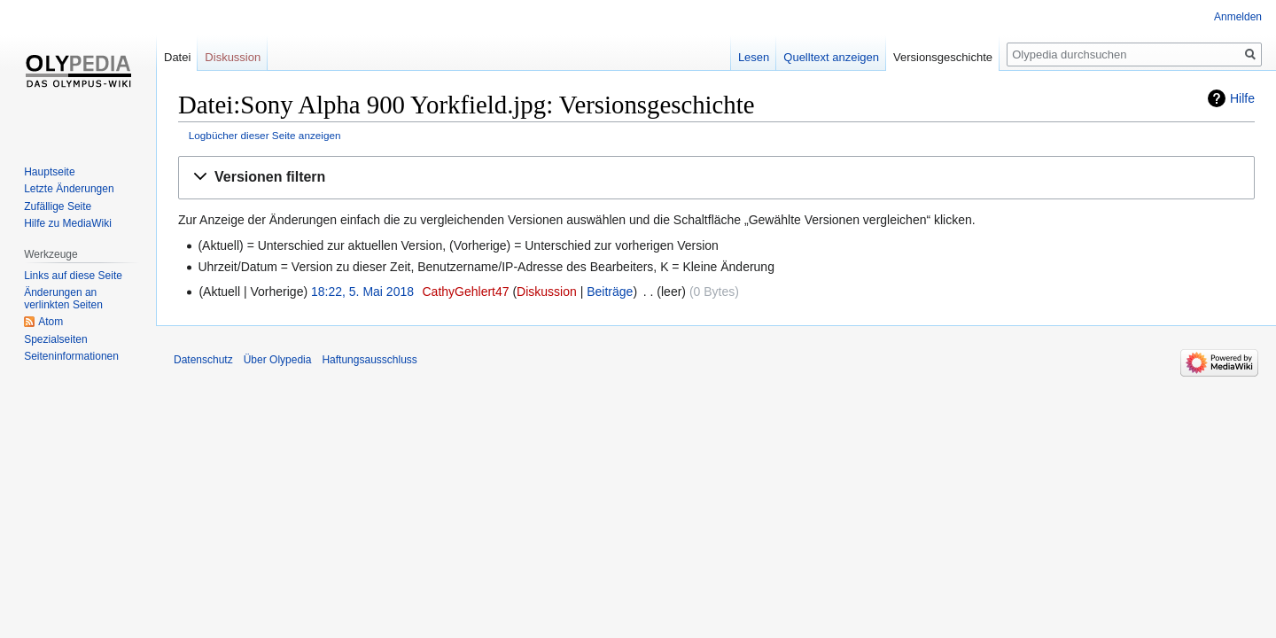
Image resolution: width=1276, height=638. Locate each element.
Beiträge (610, 291)
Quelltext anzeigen (831, 57)
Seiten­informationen (71, 356)
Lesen (753, 57)
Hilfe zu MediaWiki (68, 223)
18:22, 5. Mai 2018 (362, 291)
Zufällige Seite (57, 206)
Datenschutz (203, 360)
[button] (716, 177)
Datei (177, 57)
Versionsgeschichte (942, 57)
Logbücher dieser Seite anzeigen (265, 135)
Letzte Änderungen (68, 189)
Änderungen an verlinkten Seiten (63, 298)
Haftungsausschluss (369, 360)
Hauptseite (49, 172)
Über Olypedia (278, 360)
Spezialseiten (55, 339)
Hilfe (1242, 98)
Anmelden (1238, 17)
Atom (50, 321)
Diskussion (547, 291)
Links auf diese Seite (73, 275)
